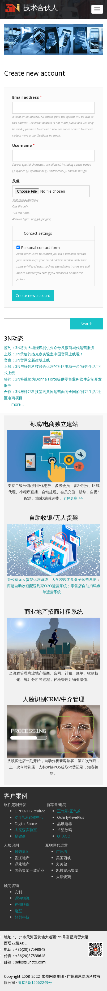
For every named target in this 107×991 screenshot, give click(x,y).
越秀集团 (22, 851)
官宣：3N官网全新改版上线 (27, 360)
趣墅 (18, 910)
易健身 (20, 836)
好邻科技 (22, 917)
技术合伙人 (40, 7)
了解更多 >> (73, 498)
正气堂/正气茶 (69, 810)
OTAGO (63, 836)
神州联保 (22, 904)
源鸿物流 (22, 898)
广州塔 (61, 851)
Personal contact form (40, 247)
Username (22, 145)
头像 (16, 180)
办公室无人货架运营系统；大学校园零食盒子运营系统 (51, 579)
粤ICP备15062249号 (35, 982)
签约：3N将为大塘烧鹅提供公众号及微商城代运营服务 (49, 347)
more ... (14, 404)
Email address (25, 97)
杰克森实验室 (26, 829)
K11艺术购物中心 (29, 817)
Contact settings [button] (38, 233)
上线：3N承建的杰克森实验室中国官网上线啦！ (43, 353)
